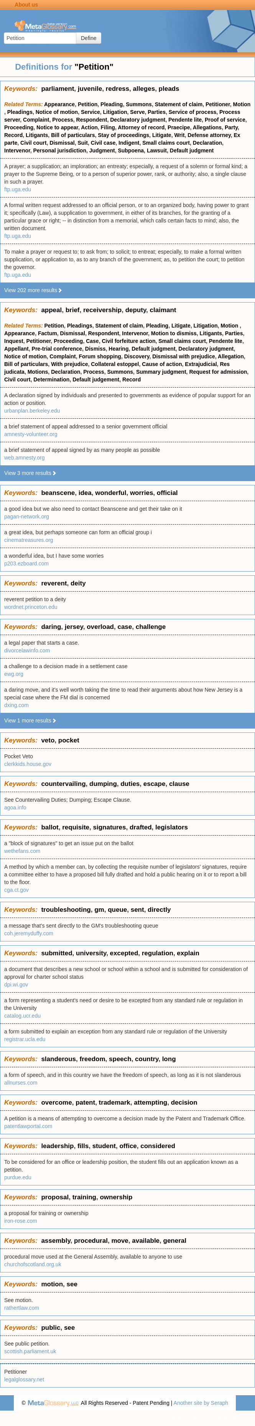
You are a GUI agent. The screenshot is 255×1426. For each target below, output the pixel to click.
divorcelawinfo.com (27, 650)
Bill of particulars (73, 135)
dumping (103, 783)
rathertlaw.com (21, 1308)
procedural (91, 1240)
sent (137, 909)
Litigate (161, 135)
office (128, 1146)
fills (83, 1146)
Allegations (207, 127)
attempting (150, 1102)
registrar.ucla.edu (24, 1039)
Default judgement (95, 379)
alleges (144, 88)
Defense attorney (209, 135)
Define (88, 38)
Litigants (37, 135)
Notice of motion (57, 112)
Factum (47, 333)
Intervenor (17, 150)
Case (92, 341)
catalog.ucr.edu (22, 1016)
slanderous (58, 1059)
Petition (87, 104)
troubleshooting (65, 909)
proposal (55, 1197)
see (71, 1284)
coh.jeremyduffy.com (28, 933)
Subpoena (131, 150)
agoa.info (15, 807)
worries (141, 493)
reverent (54, 583)
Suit (82, 143)
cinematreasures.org (28, 540)
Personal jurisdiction (59, 150)
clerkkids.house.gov (27, 764)
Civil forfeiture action (128, 341)
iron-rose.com (20, 1221)
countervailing (63, 783)
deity (78, 583)
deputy (135, 310)
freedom (92, 1059)
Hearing (118, 349)
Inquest (13, 341)
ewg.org (13, 674)
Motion (242, 104)
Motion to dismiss (174, 333)
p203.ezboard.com (26, 563)
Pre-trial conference (57, 349)
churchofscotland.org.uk (32, 1264)
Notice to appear (57, 127)
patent (85, 1102)
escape (154, 783)
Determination (51, 379)
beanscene (58, 493)
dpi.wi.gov (16, 984)
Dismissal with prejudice (183, 356)
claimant (163, 310)
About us (26, 5)
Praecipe (179, 127)
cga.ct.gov (16, 890)
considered (157, 1146)
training (84, 1197)
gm (99, 909)
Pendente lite (185, 120)
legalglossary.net (24, 1379)
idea (85, 493)
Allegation (231, 356)
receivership (102, 310)
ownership (116, 1197)
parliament (57, 88)
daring (51, 626)
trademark (114, 1102)
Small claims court (166, 143)
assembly (55, 1240)
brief (73, 310)
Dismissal (61, 143)
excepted (124, 953)
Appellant (16, 349)
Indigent (128, 143)
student (104, 1146)
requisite (75, 827)
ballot (49, 827)
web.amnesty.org (24, 458)
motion (52, 1284)
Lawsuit (157, 150)
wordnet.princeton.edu (31, 607)
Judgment (102, 150)
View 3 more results (30, 473)
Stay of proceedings (123, 135)
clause (179, 783)
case (124, 626)
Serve (137, 112)
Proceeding (18, 127)
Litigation (115, 112)
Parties (157, 112)
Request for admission (218, 372)
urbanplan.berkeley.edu (32, 411)
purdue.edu (17, 1177)
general (174, 1240)
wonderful (110, 493)
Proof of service (225, 120)
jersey (74, 626)
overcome (56, 1102)
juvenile (90, 88)
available (146, 1240)
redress (117, 88)
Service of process (193, 112)
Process (62, 120)
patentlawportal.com (28, 1126)
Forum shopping (100, 356)
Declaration (207, 143)
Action (89, 127)
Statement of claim (178, 104)
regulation (157, 953)
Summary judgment (161, 372)
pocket (68, 740)
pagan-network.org (26, 516)
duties (130, 783)
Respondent (91, 120)
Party (231, 127)
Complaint (36, 120)
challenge (151, 626)
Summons (139, 104)
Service (90, 112)
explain (188, 953)
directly (159, 909)
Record (13, 135)
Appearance (59, 104)
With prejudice (69, 364)
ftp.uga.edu (17, 189)
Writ (179, 135)
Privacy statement (190, 1418)
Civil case (103, 143)
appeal (51, 310)
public (50, 1327)
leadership (57, 1146)
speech (120, 1059)
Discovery (137, 356)
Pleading (111, 104)
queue (117, 909)
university (91, 953)
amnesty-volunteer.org (31, 434)
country (146, 1059)
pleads (169, 88)
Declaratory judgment (137, 120)
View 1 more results (30, 720)
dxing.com (16, 705)
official (167, 493)
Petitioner (218, 104)
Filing (108, 127)
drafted (141, 827)
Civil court (33, 143)
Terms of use (232, 1418)
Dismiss (95, 349)
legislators (171, 827)
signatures (109, 827)
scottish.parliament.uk (30, 1351)
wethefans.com (22, 851)
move (119, 1240)
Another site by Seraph (201, 1403)
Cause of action (162, 364)
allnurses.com (20, 1083)
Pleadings (20, 112)
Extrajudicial (201, 364)
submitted (56, 953)
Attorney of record (141, 127)
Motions (38, 372)
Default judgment (192, 150)
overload (100, 626)
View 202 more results (33, 290)
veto (47, 740)
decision (184, 1102)
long (169, 1059)
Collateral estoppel (115, 364)
